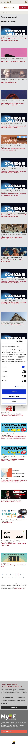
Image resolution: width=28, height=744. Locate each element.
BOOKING (23, 7)
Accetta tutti (14, 391)
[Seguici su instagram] (10, 2)
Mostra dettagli (19, 386)
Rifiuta (14, 401)
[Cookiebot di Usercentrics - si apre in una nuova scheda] (16, 341)
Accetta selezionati (14, 396)
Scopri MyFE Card (6, 731)
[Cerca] (26, 2)
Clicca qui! (14, 707)
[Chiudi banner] (25, 341)
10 (15, 577)
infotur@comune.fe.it (19, 588)
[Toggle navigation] (2, 8)
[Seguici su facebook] (8, 2)
